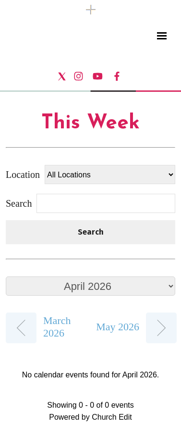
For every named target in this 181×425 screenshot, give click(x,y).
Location (23, 174)
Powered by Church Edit (90, 417)
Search (91, 232)
